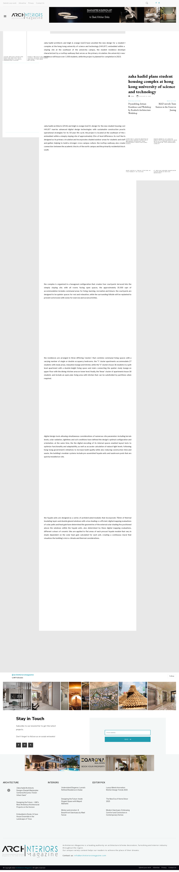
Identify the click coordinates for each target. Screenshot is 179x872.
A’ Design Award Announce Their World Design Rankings (165, 171)
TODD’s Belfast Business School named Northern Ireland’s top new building (38, 58)
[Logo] (27, 16)
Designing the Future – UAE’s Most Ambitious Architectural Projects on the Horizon (27, 804)
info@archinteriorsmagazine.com (90, 855)
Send (127, 739)
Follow (171, 676)
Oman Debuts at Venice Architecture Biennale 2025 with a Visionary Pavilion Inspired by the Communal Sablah (165, 141)
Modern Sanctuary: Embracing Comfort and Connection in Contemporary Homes (118, 812)
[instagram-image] (17, 696)
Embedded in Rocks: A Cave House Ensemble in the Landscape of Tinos (27, 816)
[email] (128, 732)
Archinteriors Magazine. (24, 868)
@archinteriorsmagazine (23, 675)
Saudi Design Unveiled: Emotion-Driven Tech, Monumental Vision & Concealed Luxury (14, 58)
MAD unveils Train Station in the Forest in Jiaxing (165, 106)
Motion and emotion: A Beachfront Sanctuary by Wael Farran (73, 812)
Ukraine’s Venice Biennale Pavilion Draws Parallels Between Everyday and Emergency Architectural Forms (137, 141)
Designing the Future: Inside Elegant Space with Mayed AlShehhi (72, 801)
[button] (147, 3)
